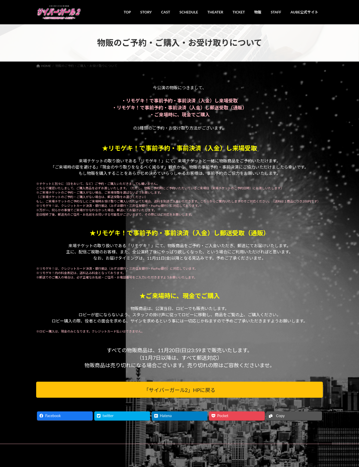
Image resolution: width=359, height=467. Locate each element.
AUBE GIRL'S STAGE (107, 458)
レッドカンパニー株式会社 (142, 458)
